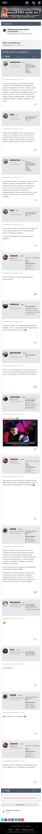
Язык (11, 830)
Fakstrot (14, 304)
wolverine (15, 62)
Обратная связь (27, 830)
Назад (7, 56)
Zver (12, 649)
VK (26, 535)
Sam (13, 45)
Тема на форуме (30, 266)
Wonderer (15, 602)
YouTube (27, 262)
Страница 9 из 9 (21, 56)
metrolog (15, 397)
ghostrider (15, 352)
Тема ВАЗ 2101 (18, 826)
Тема (17, 830)
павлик (14, 255)
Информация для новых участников (18, 30)
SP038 (13, 529)
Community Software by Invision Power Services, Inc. (21, 832)
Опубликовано (13, 79)
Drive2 (26, 261)
